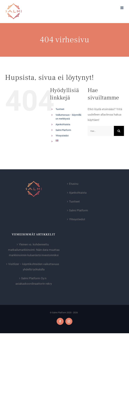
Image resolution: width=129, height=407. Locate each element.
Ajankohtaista (63, 124)
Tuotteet (60, 109)
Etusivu (73, 183)
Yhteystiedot (62, 135)
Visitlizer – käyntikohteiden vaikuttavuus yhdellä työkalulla (33, 266)
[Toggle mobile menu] (122, 8)
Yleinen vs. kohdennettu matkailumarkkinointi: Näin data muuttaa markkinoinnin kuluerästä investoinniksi (33, 250)
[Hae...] (101, 131)
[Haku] (119, 131)
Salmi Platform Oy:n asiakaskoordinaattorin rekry (33, 281)
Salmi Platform (63, 130)
